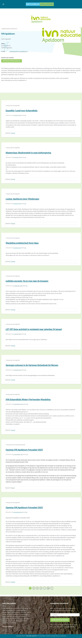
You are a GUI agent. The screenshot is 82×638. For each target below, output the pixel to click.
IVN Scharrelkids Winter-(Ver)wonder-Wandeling (28, 399)
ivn (25, 115)
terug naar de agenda (13, 105)
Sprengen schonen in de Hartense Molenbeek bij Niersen (32, 365)
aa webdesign (62, 636)
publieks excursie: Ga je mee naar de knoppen (27, 281)
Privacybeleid (41, 636)
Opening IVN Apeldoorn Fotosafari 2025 (24, 450)
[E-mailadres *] (65, 614)
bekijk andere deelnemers (9, 28)
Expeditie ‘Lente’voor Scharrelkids (21, 110)
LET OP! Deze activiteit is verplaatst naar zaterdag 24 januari (34, 329)
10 (48, 588)
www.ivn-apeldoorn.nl (11, 61)
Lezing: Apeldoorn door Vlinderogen (22, 199)
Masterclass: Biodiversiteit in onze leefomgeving (28, 153)
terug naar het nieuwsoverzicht (15, 444)
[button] (3, 4)
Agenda (13, 133)
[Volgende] (51, 588)
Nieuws (13, 488)
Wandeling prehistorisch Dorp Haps (22, 243)
